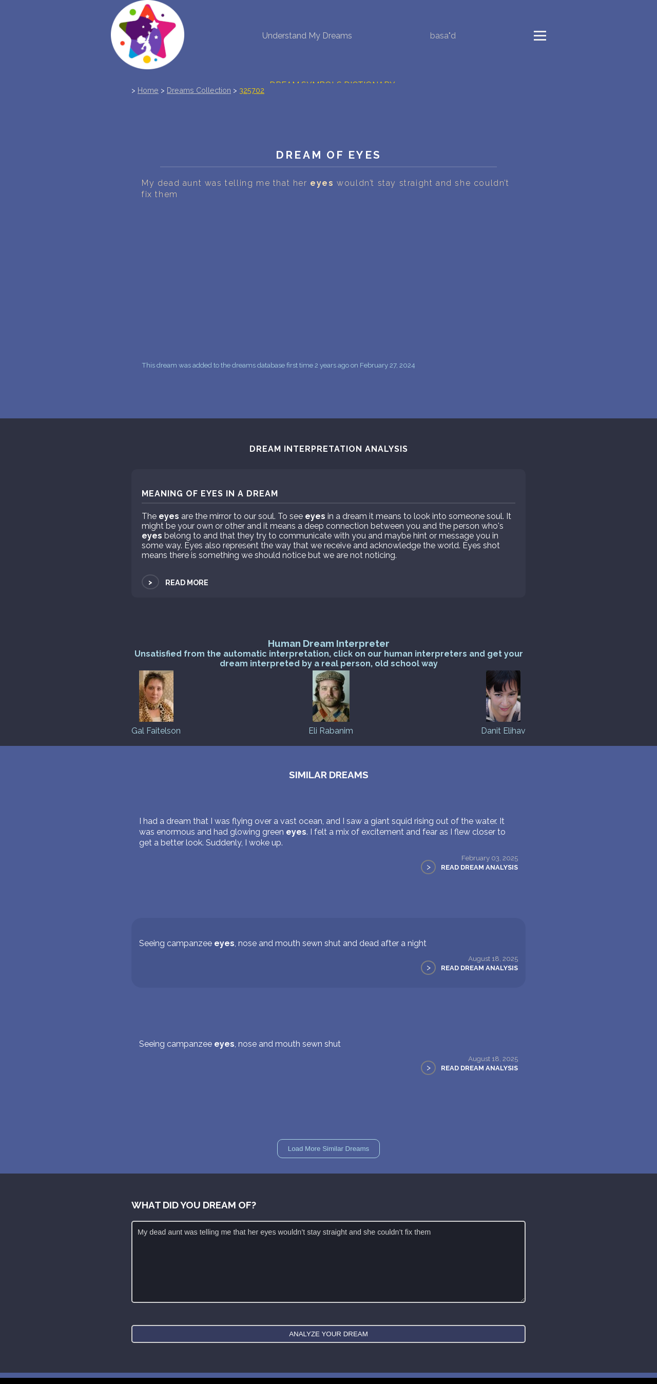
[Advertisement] (328, 280)
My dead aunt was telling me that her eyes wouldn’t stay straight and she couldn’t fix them (328, 1262)
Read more (175, 582)
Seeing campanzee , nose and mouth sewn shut (240, 1044)
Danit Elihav (503, 702)
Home (148, 90)
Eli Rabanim (330, 702)
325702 (251, 90)
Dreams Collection (199, 90)
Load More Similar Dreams (329, 1148)
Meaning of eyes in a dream (210, 493)
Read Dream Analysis (479, 867)
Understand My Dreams (307, 36)
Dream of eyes (328, 154)
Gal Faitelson (156, 702)
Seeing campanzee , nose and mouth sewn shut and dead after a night (283, 943)
